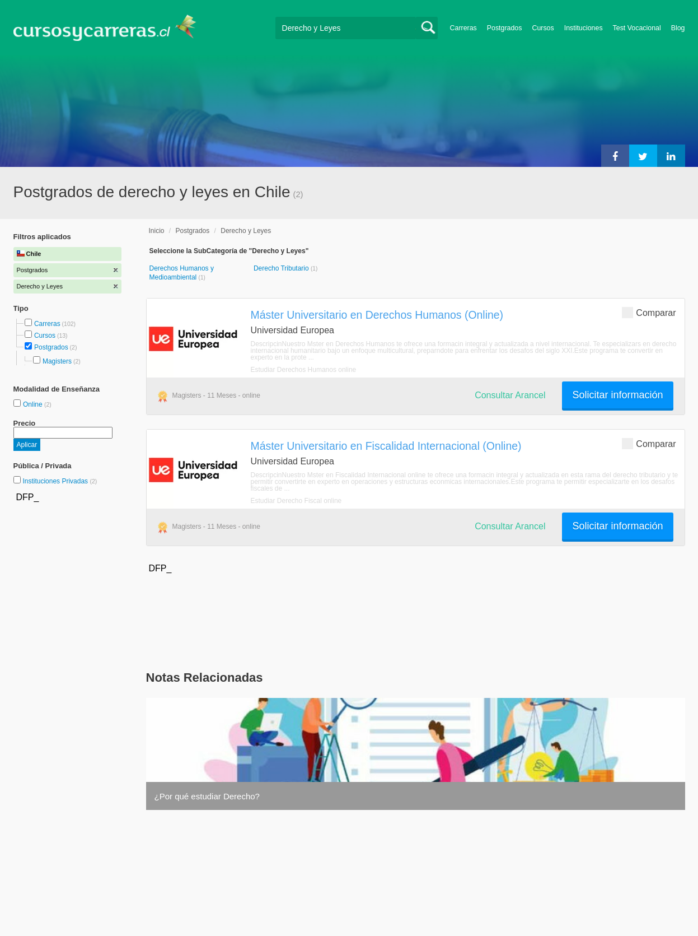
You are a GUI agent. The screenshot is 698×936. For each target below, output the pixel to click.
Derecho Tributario (282, 268)
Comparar (649, 312)
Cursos (543, 28)
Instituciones (583, 28)
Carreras (463, 28)
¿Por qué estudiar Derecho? (207, 796)
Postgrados (504, 28)
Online (33, 404)
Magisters (57, 361)
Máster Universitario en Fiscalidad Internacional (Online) (386, 446)
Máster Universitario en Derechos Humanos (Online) (377, 315)
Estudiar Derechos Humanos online (304, 370)
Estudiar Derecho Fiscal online (296, 501)
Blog (678, 28)
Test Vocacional (637, 28)
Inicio (157, 231)
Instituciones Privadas (59, 481)
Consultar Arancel (510, 395)
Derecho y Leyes (246, 231)
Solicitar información (617, 395)
